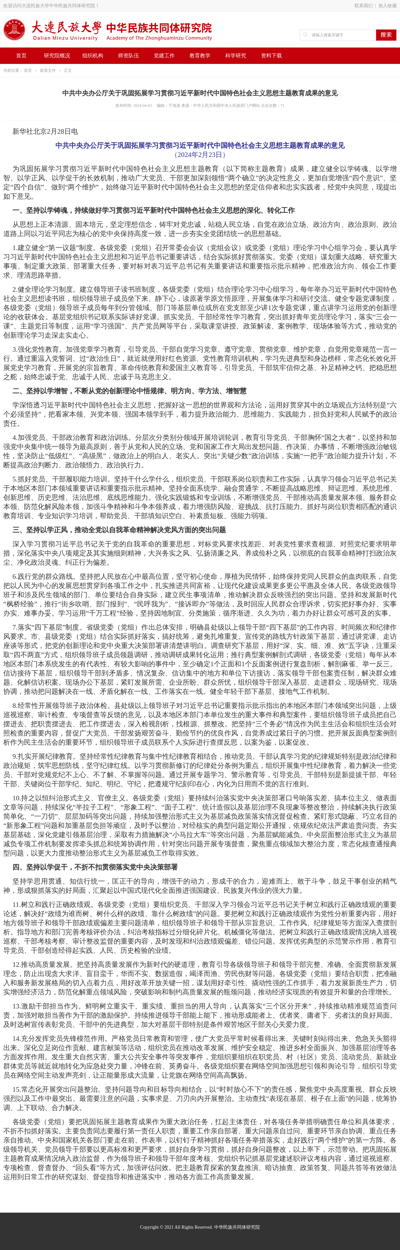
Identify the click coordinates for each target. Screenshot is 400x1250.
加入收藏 (387, 5)
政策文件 (48, 70)
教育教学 (200, 55)
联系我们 (363, 5)
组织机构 (92, 55)
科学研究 (235, 55)
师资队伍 (128, 55)
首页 (21, 55)
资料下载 (271, 55)
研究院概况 (57, 55)
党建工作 (164, 55)
